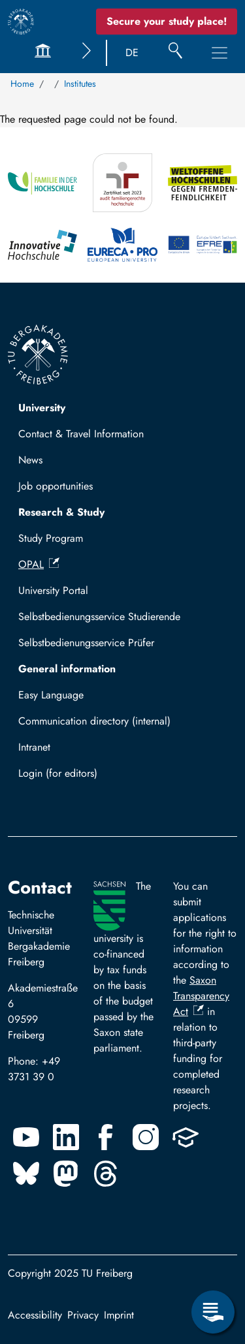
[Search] (175, 53)
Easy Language (51, 694)
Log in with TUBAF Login (80, 777)
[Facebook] (106, 1137)
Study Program (50, 538)
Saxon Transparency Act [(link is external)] (201, 996)
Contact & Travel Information (81, 433)
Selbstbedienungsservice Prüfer (86, 642)
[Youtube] (26, 1137)
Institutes (80, 83)
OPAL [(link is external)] (38, 564)
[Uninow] (185, 1137)
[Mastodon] (66, 1174)
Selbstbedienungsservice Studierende (99, 616)
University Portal (53, 590)
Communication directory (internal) (94, 720)
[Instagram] (146, 1137)
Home (22, 83)
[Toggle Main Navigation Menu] (219, 52)
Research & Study (61, 512)
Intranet (34, 747)
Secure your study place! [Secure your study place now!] (166, 21)
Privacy (83, 1314)
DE (132, 52)
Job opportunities (55, 485)
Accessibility (35, 1314)
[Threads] (106, 1174)
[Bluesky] (26, 1174)
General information (67, 668)
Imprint (119, 1314)
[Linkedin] (66, 1137)
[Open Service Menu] (213, 1312)
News (30, 459)
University (41, 407)
